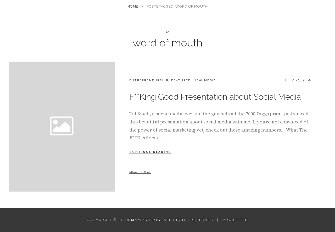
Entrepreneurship (148, 80)
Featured (181, 80)
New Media (205, 80)
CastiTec (237, 220)
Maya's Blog (146, 220)
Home (133, 6)
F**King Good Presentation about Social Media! (216, 97)
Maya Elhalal (140, 172)
